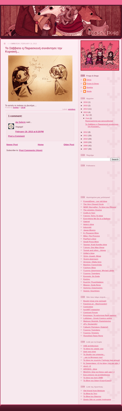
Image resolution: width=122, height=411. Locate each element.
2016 (85, 102)
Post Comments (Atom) (30, 150)
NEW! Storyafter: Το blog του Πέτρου (99, 207)
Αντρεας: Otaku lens (92, 262)
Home (41, 144)
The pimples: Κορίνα (92, 210)
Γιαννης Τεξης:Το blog (93, 216)
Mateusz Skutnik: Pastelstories (97, 321)
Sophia (90, 87)
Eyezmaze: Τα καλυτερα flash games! (99, 315)
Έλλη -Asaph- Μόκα (92, 256)
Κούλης (86, 279)
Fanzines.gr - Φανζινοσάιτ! (95, 304)
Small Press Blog (91, 242)
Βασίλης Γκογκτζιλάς (92, 265)
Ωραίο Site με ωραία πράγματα (97, 399)
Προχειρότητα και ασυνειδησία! (99, 121)
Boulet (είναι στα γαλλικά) (94, 301)
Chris (89, 80)
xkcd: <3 (87, 366)
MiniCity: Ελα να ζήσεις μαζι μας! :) (98, 372)
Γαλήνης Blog (89, 268)
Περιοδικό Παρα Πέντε (93, 336)
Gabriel (86, 221)
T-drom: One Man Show (93, 247)
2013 (85, 112)
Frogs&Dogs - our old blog (95, 201)
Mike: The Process (91, 236)
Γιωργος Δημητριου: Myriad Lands (98, 270)
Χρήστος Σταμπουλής (93, 288)
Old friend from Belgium (94, 391)
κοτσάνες (71, 109)
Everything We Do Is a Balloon (96, 219)
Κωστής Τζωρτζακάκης (93, 282)
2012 (85, 132)
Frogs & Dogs (93, 83)
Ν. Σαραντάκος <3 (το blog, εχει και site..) (101, 363)
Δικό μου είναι (89, 351)
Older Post (69, 144)
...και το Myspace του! (93, 357)
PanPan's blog (89, 239)
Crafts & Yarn (89, 213)
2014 (85, 109)
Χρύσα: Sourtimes (91, 291)
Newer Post (12, 144)
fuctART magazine (91, 309)
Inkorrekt (87, 227)
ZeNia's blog (88, 253)
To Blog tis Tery (90, 393)
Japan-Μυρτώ (89, 230)
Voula (89, 91)
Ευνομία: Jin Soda (91, 276)
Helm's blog (88, 224)
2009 (85, 142)
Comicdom (88, 307)
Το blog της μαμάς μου (93, 349)
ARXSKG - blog (90, 369)
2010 (85, 139)
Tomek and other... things (94, 250)
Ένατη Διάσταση (90, 259)
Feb (88, 118)
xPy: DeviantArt (90, 324)
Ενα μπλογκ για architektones (96, 375)
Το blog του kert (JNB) (93, 378)
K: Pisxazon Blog (91, 233)
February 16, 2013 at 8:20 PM (29, 131)
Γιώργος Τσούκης (91, 333)
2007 (85, 149)
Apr (87, 115)
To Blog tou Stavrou (92, 396)
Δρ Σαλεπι (20, 122)
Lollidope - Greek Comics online (97, 318)
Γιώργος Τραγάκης (91, 273)
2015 (85, 105)
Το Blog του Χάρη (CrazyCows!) (97, 380)
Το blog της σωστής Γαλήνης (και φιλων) (101, 360)
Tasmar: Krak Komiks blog (95, 244)
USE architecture (90, 346)
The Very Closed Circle (93, 204)
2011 (85, 135)
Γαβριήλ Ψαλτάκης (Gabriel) (95, 327)
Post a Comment (16, 136)
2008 (85, 145)
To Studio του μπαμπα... (94, 354)
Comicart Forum (90, 312)
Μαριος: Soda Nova (92, 285)
